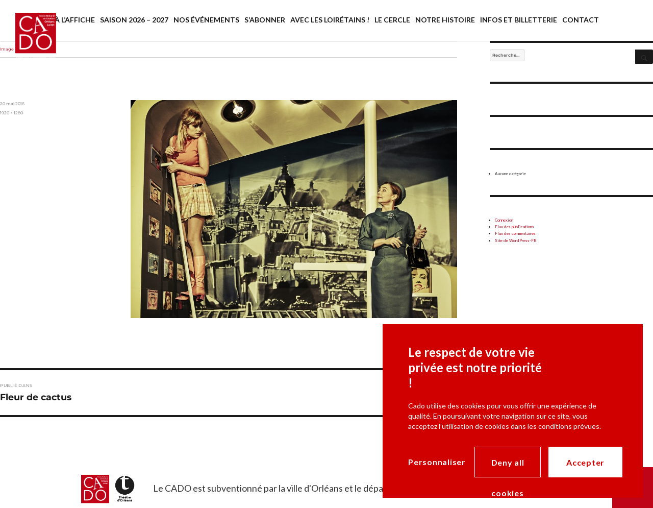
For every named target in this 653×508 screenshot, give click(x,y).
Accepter (585, 462)
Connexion (504, 220)
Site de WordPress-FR (516, 240)
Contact (580, 19)
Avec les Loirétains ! (329, 19)
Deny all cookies (507, 467)
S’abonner (264, 19)
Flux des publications (514, 226)
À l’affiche (75, 19)
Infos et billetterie (518, 19)
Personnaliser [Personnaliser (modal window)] (437, 462)
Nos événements (206, 19)
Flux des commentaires (515, 233)
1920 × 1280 (11, 112)
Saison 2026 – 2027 (134, 19)
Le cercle (392, 19)
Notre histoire (445, 19)
